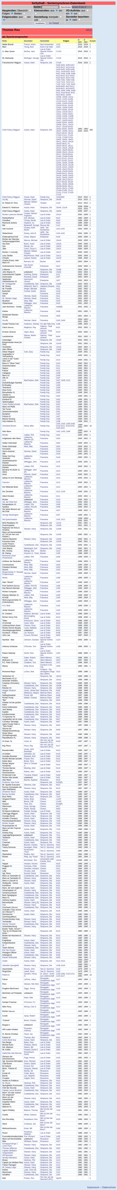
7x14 (58, 873)
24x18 (58, 175)
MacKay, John (29, 768)
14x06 (64, 116)
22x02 (58, 163)
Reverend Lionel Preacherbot (9, 557)
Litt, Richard (29, 633)
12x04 (64, 103)
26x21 (64, 188)
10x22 (58, 99)
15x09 (58, 124)
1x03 (58, 601)
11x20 (70, 101)
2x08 (73, 424)
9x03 (58, 725)
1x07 (58, 414)
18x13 (64, 141)
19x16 (64, 148)
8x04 (58, 86)
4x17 (58, 854)
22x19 (58, 167)
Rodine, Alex (29, 854)
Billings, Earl (29, 551)
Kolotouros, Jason (31, 621)
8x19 (58, 623)
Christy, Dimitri (30, 220)
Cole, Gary (28, 352)
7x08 (68, 80)
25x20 (70, 182)
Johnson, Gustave (31, 640)
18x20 (58, 144)
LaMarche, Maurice (28, 307)
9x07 (58, 719)
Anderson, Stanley (31, 324)
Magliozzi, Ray (30, 327)
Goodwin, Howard (31, 868)
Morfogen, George (31, 58)
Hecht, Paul (29, 653)
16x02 (64, 129)
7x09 (72, 80)
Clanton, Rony (30, 625)
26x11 (70, 186)
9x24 (58, 700)
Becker (43, 261)
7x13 (63, 82)
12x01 (58, 548)
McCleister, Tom (30, 860)
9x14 (63, 93)
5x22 (73, 71)
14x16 (70, 118)
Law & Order (45, 214)
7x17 (72, 82)
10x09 (64, 97)
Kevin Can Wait (46, 47)
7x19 (58, 84)
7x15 (68, 82)
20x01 (58, 150)
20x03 (64, 150)
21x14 (70, 158)
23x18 (58, 171)
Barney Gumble (8, 794)
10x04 (68, 95)
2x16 (58, 355)
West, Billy (28, 301)
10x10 (58, 258)
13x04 (64, 107)
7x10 (58, 797)
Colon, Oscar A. (30, 249)
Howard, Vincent (30, 864)
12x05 (58, 534)
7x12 (58, 82)
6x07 (58, 698)
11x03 (58, 801)
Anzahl (93, 41)
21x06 (64, 156)
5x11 (58, 71)
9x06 (68, 91)
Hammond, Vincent (28, 280)
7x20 (58, 818)
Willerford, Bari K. (31, 286)
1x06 (58, 324)
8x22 (58, 785)
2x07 (58, 277)
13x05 (70, 107)
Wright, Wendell (30, 289)
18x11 (58, 141)
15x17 (58, 127)
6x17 (68, 76)
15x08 (58, 270)
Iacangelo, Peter (30, 847)
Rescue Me (45, 225)
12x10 (58, 105)
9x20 (73, 93)
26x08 (58, 186)
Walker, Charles (30, 698)
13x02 (58, 107)
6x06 (68, 74)
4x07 (72, 65)
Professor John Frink (10, 782)
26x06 (70, 184)
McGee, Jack (29, 51)
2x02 (58, 396)
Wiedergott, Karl (30, 548)
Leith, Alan (28, 660)
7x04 (58, 80)
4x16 (58, 237)
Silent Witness (46, 658)
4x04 (63, 65)
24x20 (64, 175)
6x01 (58, 74)
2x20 (58, 320)
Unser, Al (27, 741)
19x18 (70, 148)
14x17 (58, 120)
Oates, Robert (29, 658)
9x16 (58, 780)
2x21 (63, 428)
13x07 (58, 110)
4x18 (72, 67)
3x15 (58, 293)
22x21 (64, 167)
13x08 (64, 110)
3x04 (63, 320)
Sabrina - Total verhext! (46, 327)
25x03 (64, 178)
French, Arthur (30, 44)
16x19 (70, 133)
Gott (4, 380)
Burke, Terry (29, 761)
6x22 (58, 78)
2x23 (58, 47)
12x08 (70, 103)
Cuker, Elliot (29, 623)
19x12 (70, 146)
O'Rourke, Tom (30, 646)
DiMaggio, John (30, 303)
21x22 (70, 161)
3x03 (58, 438)
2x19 (58, 352)
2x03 (58, 392)
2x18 (72, 426)
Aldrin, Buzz (29, 797)
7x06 (63, 80)
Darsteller (28, 41)
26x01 (58, 184)
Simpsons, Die (46, 63)
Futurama (44, 293)
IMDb (89, 30)
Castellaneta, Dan (31, 284)
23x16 (70, 169)
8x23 (68, 88)
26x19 (58, 188)
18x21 (64, 144)
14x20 (64, 120)
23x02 (70, 167)
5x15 (58, 759)
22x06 (70, 163)
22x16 (64, 165)
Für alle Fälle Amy (47, 324)
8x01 (58, 734)
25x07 (70, 178)
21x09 (70, 156)
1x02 (63, 229)
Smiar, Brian (29, 799)
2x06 (58, 383)
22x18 (70, 165)
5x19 (58, 754)
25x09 (58, 180)
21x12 (64, 158)
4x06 (68, 65)
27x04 (58, 190)
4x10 (58, 67)
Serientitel (44, 41)
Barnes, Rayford (30, 780)
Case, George (29, 806)
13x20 (58, 340)
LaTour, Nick (29, 672)
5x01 (58, 777)
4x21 (58, 289)
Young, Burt (29, 47)
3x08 (58, 307)
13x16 (64, 112)
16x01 (58, 129)
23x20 (64, 171)
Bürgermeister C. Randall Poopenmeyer (12, 573)
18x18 (70, 141)
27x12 (58, 192)
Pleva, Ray (28, 746)
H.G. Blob (6, 606)
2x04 (58, 390)
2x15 (58, 462)
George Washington (10, 515)
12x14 (58, 523)
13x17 (70, 112)
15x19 (64, 127)
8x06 (58, 633)
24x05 (58, 173)
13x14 (58, 112)
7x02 (72, 78)
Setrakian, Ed (29, 754)
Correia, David (30, 291)
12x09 (58, 525)
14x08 (70, 116)
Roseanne (44, 780)
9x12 (58, 93)
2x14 (58, 360)
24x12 (64, 173)
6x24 (58, 876)
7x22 (58, 814)
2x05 (68, 424)
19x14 (58, 148)
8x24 (58, 614)
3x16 (58, 857)
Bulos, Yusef (29, 244)
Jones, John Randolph (29, 750)
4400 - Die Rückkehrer (45, 229)
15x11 (64, 124)
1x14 (58, 640)
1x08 (58, 578)
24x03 (70, 171)
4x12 (63, 67)
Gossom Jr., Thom (31, 553)
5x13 (58, 768)
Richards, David (30, 277)
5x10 (58, 772)
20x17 (58, 154)
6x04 (58, 336)
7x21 (63, 84)
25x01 (58, 178)
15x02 (58, 122)
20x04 (70, 150)
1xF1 (58, 662)
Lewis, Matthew (30, 628)
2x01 (58, 404)
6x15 (63, 76)
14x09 (58, 118)
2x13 (58, 478)
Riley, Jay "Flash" (31, 857)
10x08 (58, 683)
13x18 (58, 343)
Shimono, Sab (29, 785)
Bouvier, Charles (30, 845)
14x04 (58, 116)
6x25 (68, 78)
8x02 (73, 84)
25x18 (64, 182)
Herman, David (30, 199)
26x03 (64, 184)
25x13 (64, 180)
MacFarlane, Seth (31, 380)
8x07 (68, 86)
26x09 (64, 186)
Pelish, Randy (29, 809)
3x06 (58, 311)
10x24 (58, 240)
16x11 (70, 131)
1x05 (58, 553)
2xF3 (58, 660)
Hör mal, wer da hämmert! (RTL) (46, 741)
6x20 (72, 76)
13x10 (70, 110)
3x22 (58, 672)
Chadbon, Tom (30, 662)
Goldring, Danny (30, 274)
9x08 (73, 91)
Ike (3, 860)
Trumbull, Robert (31, 775)
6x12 (58, 76)
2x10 (58, 426)
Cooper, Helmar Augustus (30, 214)
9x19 (58, 704)
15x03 (64, 122)
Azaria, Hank (29, 63)
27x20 (58, 63)
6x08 (73, 74)
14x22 (70, 120)
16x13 (58, 133)
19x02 (58, 146)
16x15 (64, 133)
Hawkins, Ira (29, 223)
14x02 (70, 114)
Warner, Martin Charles (30, 336)
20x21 (70, 154)
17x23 (58, 51)
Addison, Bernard (31, 614)
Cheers (43, 799)
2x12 (58, 274)
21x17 (58, 161)
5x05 (68, 69)
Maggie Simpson (9, 690)
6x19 (58, 332)
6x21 (58, 327)
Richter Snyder (8, 823)
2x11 (58, 366)
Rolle (4, 41)
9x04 (63, 91)
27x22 (58, 195)
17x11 (64, 135)
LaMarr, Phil (29, 435)
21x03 (58, 156)
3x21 (58, 286)
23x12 (64, 169)
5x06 (58, 851)
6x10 (58, 750)
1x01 (58, 229)
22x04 (64, 163)
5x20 (68, 71)
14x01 (64, 114)
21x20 (64, 161)
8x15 (58, 788)
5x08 (72, 69)
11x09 (70, 99)
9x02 (58, 91)
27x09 (64, 190)
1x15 (58, 44)
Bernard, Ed (29, 261)
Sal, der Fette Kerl (9, 502)
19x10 (64, 146)
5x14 (58, 761)
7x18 (58, 823)
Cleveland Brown (9, 426)
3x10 (58, 301)
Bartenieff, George (31, 225)
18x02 (58, 139)
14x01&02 (60, 197)
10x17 (58, 252)
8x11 (72, 86)
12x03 (58, 539)
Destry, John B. (30, 233)
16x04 (70, 129)
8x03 (58, 792)
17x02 (58, 135)
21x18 (64, 207)
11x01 (64, 99)
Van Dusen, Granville (29, 266)
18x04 (64, 139)
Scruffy (5, 199)
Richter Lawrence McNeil (12, 214)
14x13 (64, 118)
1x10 (58, 551)
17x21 (70, 137)
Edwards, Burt (29, 756)
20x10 (64, 152)
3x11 (58, 296)
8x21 (63, 88)
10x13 (58, 676)
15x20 (70, 127)
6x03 (63, 74)
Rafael (5, 840)
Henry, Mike (29, 426)
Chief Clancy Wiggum (11, 130)
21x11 (58, 158)
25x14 (70, 180)
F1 (69, 144)
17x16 (70, 135)
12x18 (70, 105)
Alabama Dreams (47, 286)
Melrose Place (46, 693)
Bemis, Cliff (28, 801)
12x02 (58, 103)
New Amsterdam (47, 44)
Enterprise (44, 237)
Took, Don (28, 804)
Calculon (5, 482)
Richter (5, 435)
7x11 (58, 833)
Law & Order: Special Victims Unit (46, 51)
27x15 (64, 192)
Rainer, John (29, 772)
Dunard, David (30, 873)
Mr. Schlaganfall (8, 284)
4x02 (58, 65)
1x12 (58, 225)
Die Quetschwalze (9, 519)
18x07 (70, 139)
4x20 (58, 69)
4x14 (68, 67)
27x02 (70, 188)
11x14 (64, 101)
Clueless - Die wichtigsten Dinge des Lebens (47, 671)
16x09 (64, 131)
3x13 (58, 266)
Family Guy (45, 197)
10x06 (58, 97)
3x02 (58, 443)
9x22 (58, 95)
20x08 (58, 152)
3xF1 (58, 658)
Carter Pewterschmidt (11, 404)
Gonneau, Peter (30, 866)
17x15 (58, 58)
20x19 (64, 154)
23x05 (58, 169)
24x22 (70, 175)
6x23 (63, 78)
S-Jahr (86, 41)
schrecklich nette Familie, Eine (47, 860)
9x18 (68, 93)
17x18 (58, 137)
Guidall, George (30, 811)
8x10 (58, 630)
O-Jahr (80, 41)
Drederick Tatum (9, 792)
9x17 (58, 717)
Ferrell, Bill (28, 695)
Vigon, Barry (29, 332)
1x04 (58, 424)
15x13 (70, 124)
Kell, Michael (29, 218)
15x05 (70, 122)
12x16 (64, 105)
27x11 (70, 190)
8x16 (58, 88)
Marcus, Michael (30, 240)
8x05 (63, 86)
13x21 (58, 114)
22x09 (58, 165)
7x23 (68, 84)
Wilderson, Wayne (31, 693)
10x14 (58, 214)
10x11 (70, 97)
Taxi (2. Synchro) (47, 845)
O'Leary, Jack (29, 871)
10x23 (58, 246)
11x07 (58, 799)
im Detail (54, 23)
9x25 (63, 95)
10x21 (58, 249)
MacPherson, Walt (31, 256)
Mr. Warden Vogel (9, 298)
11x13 (58, 101)
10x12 (58, 680)
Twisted (43, 203)
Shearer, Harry (30, 529)
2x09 (58, 373)
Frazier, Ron (29, 759)
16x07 (58, 131)
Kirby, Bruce (29, 666)
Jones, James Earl (31, 690)
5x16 (63, 71)
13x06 (58, 349)
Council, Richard (30, 635)
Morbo (4, 578)
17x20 (64, 137)
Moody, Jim (28, 246)
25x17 (58, 182)
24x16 (70, 173)
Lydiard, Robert (30, 258)
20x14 (70, 152)
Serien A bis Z (78, 7)
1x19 (58, 203)
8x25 (72, 88)
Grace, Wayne (30, 237)
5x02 (63, 69)
